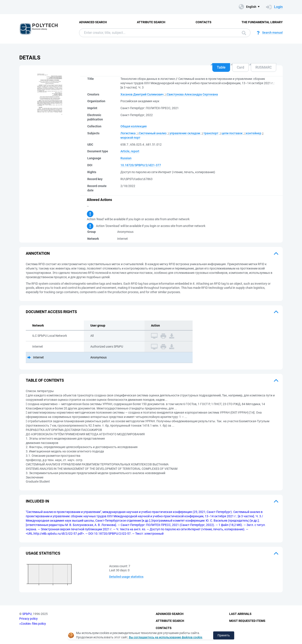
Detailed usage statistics (126, 576)
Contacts (203, 22)
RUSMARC (263, 67)
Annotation (38, 253)
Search (244, 33)
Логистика (128, 133)
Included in (37, 501)
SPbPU (27, 614)
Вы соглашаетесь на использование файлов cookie (165, 637)
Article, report (129, 151)
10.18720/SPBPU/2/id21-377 (140, 165)
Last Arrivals (240, 614)
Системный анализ (152, 133)
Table (221, 67)
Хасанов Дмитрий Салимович (142, 94)
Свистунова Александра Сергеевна (192, 94)
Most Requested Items (247, 621)
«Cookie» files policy (32, 623)
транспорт (210, 133)
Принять (224, 635)
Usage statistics (43, 553)
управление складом (185, 133)
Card (240, 67)
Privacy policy (28, 618)
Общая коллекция (133, 126)
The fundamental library (262, 22)
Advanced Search (93, 22)
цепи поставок (232, 133)
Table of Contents (45, 380)
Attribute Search (151, 22)
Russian (126, 158)
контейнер (253, 133)
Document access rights (51, 311)
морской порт (130, 137)
